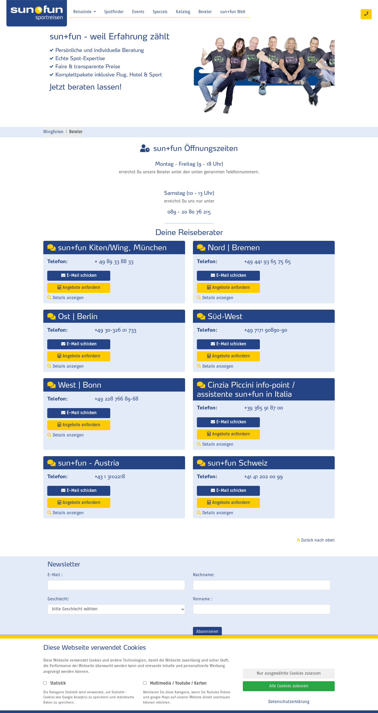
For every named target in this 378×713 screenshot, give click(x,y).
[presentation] (87, 633)
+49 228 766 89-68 (116, 398)
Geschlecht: (58, 599)
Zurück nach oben (316, 540)
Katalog (183, 12)
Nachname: (203, 575)
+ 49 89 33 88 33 (113, 261)
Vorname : (202, 599)
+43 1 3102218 (109, 476)
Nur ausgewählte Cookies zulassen (289, 674)
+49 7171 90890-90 (265, 330)
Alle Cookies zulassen (288, 686)
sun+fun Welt (232, 12)
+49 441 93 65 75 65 (267, 261)
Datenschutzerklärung (288, 702)
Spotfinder (114, 12)
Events (138, 12)
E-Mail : (55, 575)
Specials (160, 12)
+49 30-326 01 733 (115, 330)
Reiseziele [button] (83, 12)
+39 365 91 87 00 (263, 407)
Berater (205, 12)
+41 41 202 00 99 (263, 476)
